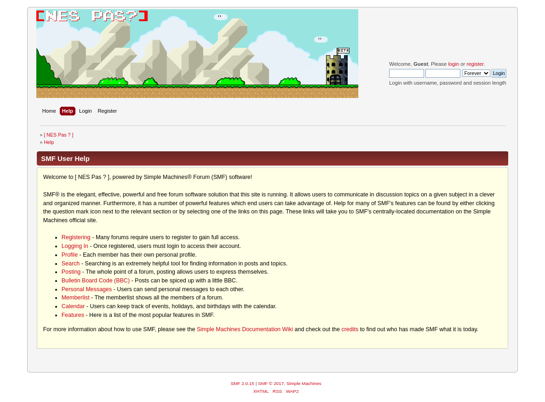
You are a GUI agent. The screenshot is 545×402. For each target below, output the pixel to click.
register (474, 64)
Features (73, 315)
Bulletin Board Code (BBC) (96, 280)
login (453, 64)
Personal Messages (87, 289)
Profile (70, 255)
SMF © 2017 (271, 383)
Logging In (75, 246)
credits (349, 329)
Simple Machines (304, 383)
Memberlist (76, 297)
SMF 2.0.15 (242, 383)
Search (71, 263)
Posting (71, 272)
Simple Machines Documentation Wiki (245, 329)
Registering (76, 237)
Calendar (73, 306)
